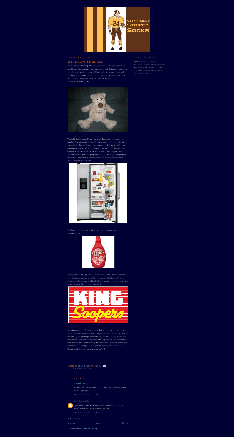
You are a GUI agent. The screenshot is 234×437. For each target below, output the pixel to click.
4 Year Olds (81, 369)
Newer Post (71, 423)
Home (98, 423)
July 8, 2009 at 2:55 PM (86, 394)
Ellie (90, 369)
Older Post (125, 423)
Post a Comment (73, 419)
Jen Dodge (78, 383)
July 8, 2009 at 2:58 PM (86, 412)
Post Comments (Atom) (87, 429)
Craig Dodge (79, 401)
